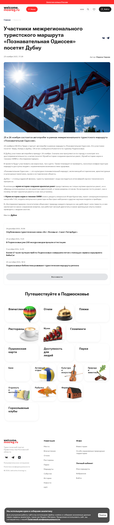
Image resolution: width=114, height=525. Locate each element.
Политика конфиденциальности (17, 467)
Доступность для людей (53, 352)
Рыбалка (39, 388)
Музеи (47, 328)
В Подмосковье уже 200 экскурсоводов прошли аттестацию (36, 242)
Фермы (65, 388)
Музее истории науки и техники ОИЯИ (23, 196)
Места (46, 446)
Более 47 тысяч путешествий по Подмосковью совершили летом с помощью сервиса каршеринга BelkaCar (54, 253)
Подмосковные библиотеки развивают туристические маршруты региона (42, 265)
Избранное (81, 473)
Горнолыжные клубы (18, 409)
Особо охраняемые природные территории (90, 452)
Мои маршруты (83, 469)
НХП (45, 487)
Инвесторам (81, 446)
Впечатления (17, 309)
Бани (10, 368)
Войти (79, 478)
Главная (7, 20)
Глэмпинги (78, 329)
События (48, 474)
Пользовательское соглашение (16, 463)
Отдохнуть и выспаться (13, 390)
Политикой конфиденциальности (44, 519)
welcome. (11, 441)
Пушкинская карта (17, 350)
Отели (48, 309)
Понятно (102, 515)
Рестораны (16, 329)
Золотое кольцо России (57, 2)
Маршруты (48, 469)
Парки (83, 348)
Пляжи (84, 309)
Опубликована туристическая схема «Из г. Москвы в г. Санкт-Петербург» (41, 232)
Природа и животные (93, 370)
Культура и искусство (66, 370)
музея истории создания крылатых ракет (35, 186)
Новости (17, 20)
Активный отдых (40, 369)
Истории (47, 478)
